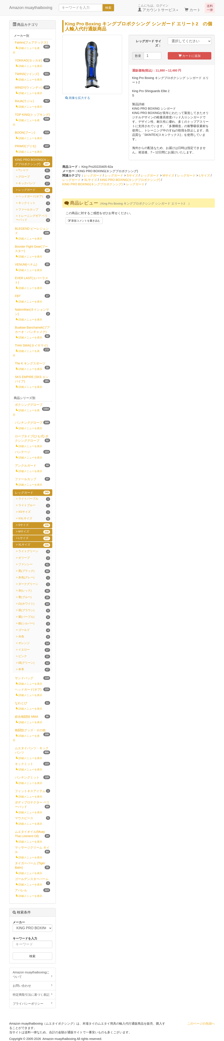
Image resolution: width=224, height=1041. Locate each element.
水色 (34, 637)
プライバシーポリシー (32, 1003)
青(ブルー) (34, 597)
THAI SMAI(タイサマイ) (32, 346)
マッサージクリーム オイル (32, 850)
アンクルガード (32, 465)
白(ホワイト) (34, 604)
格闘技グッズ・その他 (32, 730)
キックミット (34, 203)
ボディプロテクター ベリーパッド (32, 804)
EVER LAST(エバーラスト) (32, 280)
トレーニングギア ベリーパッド (33, 218)
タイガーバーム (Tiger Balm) (32, 865)
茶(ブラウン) (34, 610)
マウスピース (32, 818)
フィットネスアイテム (32, 791)
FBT (32, 296)
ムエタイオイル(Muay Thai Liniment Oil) (32, 834)
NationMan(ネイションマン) (32, 312)
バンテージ (32, 452)
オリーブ (34, 558)
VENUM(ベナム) (32, 264)
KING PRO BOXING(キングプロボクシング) (130, 180)
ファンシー (34, 565)
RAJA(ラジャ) (32, 101)
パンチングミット (32, 777)
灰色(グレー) (34, 578)
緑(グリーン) (34, 663)
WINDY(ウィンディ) (32, 87)
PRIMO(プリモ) (32, 146)
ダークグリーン (34, 584)
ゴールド (34, 630)
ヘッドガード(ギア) (34, 197)
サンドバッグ (32, 678)
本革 (34, 670)
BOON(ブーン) (32, 132)
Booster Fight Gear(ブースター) (32, 249)
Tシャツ (34, 170)
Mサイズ (168, 175)
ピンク (34, 656)
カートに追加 (189, 56)
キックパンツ (34, 183)
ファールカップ (34, 210)
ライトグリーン (34, 551)
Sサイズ (132, 175)
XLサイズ (90, 180)
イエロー (34, 650)
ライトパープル (34, 499)
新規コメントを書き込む (84, 220)
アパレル (32, 890)
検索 (108, 7)
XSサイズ (34, 512)
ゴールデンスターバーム (32, 879)
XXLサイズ (34, 519)
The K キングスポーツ (32, 364)
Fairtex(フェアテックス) (32, 43)
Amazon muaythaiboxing (30, 7)
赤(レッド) (34, 591)
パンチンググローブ (32, 422)
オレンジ (34, 643)
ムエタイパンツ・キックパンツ (32, 750)
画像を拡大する (77, 98)
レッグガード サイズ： (148, 43)
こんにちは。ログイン (158, 8)
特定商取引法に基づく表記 (32, 994)
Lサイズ (204, 175)
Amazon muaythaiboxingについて (32, 974)
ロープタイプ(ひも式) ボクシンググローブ (32, 438)
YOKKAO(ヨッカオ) (32, 60)
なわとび (32, 703)
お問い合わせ (32, 985)
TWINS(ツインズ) (32, 74)
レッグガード (93, 175)
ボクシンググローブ (32, 405)
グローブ (34, 177)
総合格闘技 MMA (32, 716)
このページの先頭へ (201, 1023)
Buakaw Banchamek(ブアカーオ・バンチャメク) (32, 330)
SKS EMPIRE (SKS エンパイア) (32, 379)
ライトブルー (34, 505)
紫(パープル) (34, 617)
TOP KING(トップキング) (32, 115)
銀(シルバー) (34, 624)
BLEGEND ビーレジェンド (32, 231)
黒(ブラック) (34, 571)
